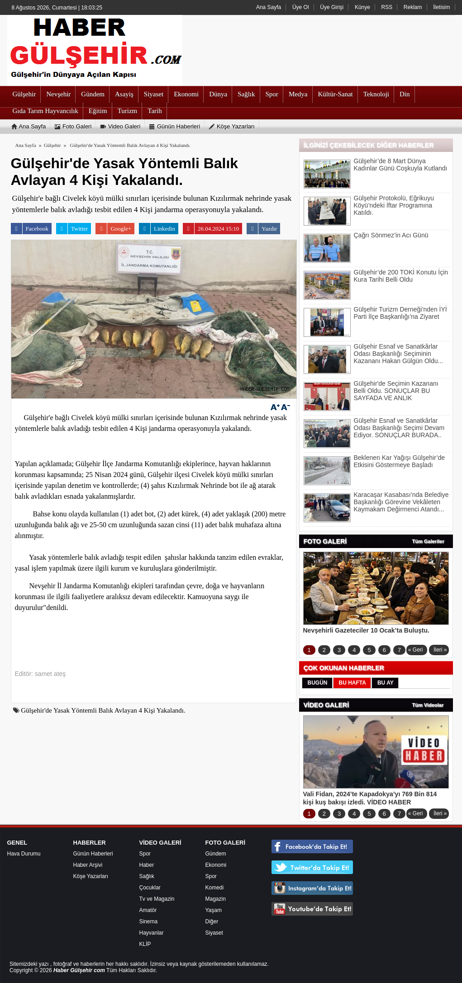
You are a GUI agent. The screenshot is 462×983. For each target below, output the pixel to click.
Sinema (148, 921)
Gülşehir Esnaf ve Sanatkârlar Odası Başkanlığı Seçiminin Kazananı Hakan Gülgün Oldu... (398, 353)
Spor (145, 854)
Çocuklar (150, 887)
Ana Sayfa (268, 7)
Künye (362, 7)
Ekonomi (216, 865)
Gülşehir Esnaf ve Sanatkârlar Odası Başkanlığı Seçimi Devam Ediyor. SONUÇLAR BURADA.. (399, 428)
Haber (146, 865)
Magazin (215, 899)
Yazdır (262, 228)
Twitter (72, 228)
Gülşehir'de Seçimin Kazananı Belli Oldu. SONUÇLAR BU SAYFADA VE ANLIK (396, 391)
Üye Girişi (331, 7)
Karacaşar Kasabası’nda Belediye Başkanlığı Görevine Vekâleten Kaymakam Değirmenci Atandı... (401, 502)
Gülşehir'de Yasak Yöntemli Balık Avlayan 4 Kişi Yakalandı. (130, 145)
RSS (387, 7)
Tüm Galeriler (428, 541)
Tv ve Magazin (157, 899)
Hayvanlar (151, 933)
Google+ (113, 228)
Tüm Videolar (427, 705)
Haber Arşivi (88, 865)
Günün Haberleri (93, 854)
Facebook (30, 228)
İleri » (440, 650)
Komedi (214, 887)
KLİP (145, 944)
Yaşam (213, 910)
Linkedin (157, 228)
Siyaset (214, 933)
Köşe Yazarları (91, 876)
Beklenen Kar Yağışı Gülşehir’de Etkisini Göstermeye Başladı (399, 461)
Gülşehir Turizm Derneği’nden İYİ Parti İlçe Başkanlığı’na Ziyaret (400, 313)
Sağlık (146, 876)
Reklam (413, 7)
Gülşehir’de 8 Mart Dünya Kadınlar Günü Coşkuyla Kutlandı (401, 164)
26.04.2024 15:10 (211, 228)
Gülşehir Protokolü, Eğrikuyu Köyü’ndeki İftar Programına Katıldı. (394, 205)
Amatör (148, 910)
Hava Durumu (24, 854)
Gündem (215, 854)
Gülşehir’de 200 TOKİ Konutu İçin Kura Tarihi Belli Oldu (401, 276)
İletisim (441, 7)
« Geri (415, 650)
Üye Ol (300, 7)
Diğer (212, 921)
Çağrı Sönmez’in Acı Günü (391, 235)
